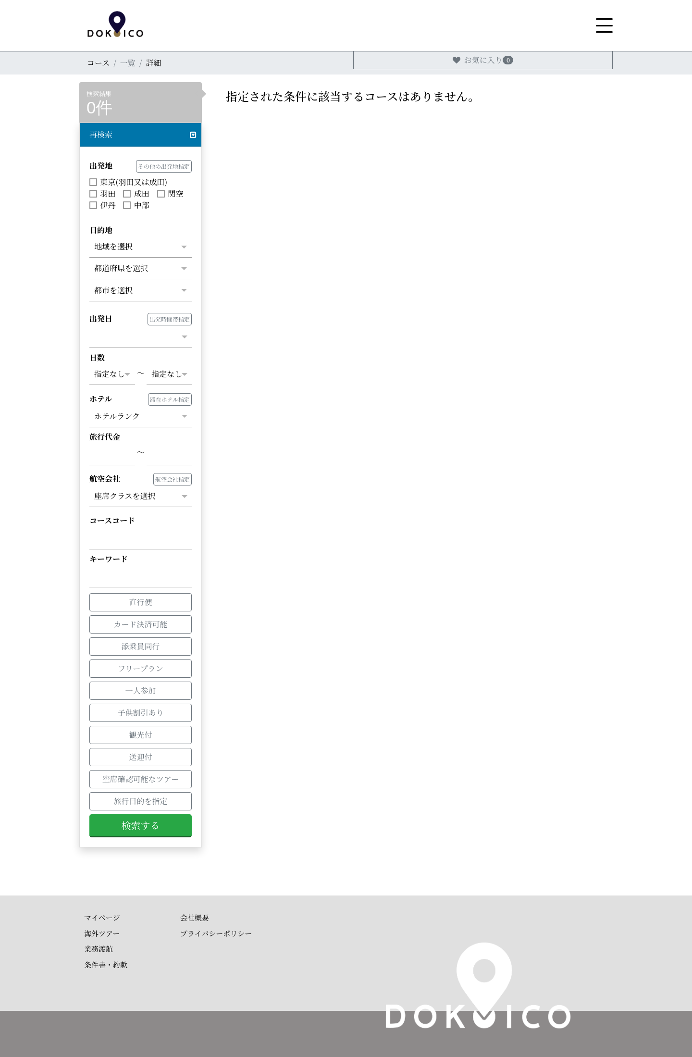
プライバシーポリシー (216, 933)
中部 (136, 205)
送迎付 (140, 756)
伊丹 (102, 205)
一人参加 (140, 690)
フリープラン (140, 667)
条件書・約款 (105, 964)
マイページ (102, 917)
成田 (136, 193)
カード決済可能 (140, 623)
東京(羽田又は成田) (128, 181)
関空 (170, 193)
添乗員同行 (140, 645)
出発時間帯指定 (169, 319)
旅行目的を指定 (140, 801)
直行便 (140, 601)
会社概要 (194, 917)
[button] (140, 135)
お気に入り (483, 59)
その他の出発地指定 (164, 166)
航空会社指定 (172, 479)
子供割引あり (140, 712)
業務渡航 (98, 949)
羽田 (102, 193)
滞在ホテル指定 (170, 399)
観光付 (140, 734)
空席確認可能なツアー (140, 778)
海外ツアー (102, 933)
